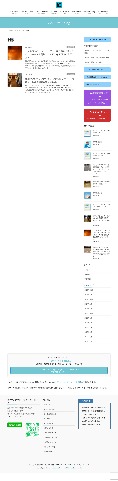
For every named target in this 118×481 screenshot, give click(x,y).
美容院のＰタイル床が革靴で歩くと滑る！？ (101, 190)
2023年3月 (88, 344)
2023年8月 (88, 326)
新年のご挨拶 (97, 150)
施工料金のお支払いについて (97, 80)
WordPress (46, 475)
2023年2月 (88, 349)
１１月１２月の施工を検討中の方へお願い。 (101, 139)
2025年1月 (88, 302)
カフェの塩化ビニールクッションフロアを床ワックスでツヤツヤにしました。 (101, 226)
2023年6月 (88, 330)
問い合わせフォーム (52, 440)
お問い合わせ (48, 436)
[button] (97, 105)
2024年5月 (88, 312)
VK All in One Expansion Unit (74, 475)
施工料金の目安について (97, 70)
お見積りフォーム (51, 445)
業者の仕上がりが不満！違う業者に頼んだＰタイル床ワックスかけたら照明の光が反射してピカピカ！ (101, 259)
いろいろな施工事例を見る (97, 39)
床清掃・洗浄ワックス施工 (94, 63)
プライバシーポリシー (65, 390)
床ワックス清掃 (49, 417)
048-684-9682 (48, 459)
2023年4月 (88, 340)
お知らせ (88, 282)
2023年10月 (89, 321)
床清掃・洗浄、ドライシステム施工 (97, 58)
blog (86, 277)
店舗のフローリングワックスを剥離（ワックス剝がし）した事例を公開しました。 (49, 80)
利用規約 (79, 390)
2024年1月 (88, 316)
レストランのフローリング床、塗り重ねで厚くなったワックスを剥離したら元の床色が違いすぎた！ (49, 54)
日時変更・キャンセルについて (97, 90)
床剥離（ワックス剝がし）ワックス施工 (97, 52)
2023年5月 (88, 335)
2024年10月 (89, 307)
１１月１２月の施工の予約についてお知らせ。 (101, 213)
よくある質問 (48, 431)
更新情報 (71, 47)
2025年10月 (89, 298)
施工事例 (47, 426)
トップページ (48, 412)
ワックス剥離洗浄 (50, 422)
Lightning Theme (58, 475)
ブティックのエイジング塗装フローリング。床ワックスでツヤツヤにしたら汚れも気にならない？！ (101, 176)
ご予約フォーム (50, 450)
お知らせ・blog (49, 454)
